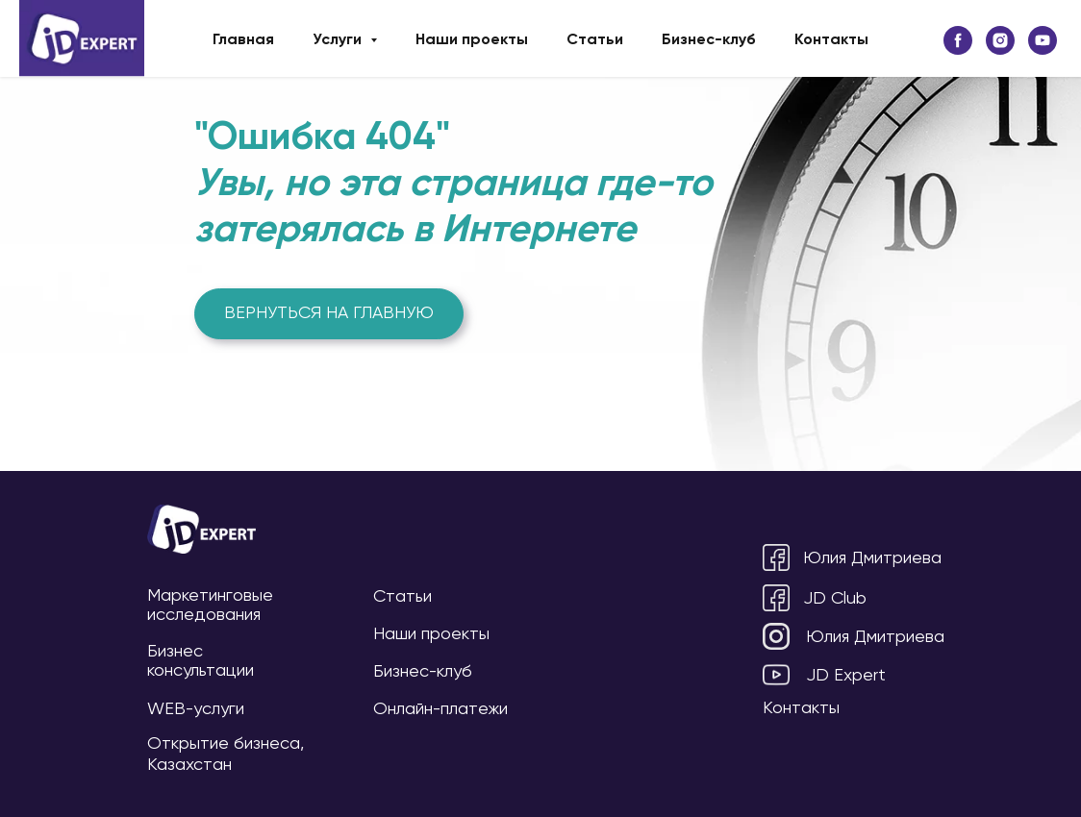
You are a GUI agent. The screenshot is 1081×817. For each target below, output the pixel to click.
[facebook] (957, 40)
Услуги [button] (339, 40)
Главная (243, 40)
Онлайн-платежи (440, 709)
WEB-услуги (195, 709)
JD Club (835, 598)
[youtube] (1042, 40)
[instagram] (1000, 40)
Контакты (831, 40)
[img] (201, 529)
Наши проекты (471, 40)
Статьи (594, 40)
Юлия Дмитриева (872, 558)
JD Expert (846, 675)
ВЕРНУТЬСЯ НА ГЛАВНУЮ (329, 313)
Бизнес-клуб (709, 40)
